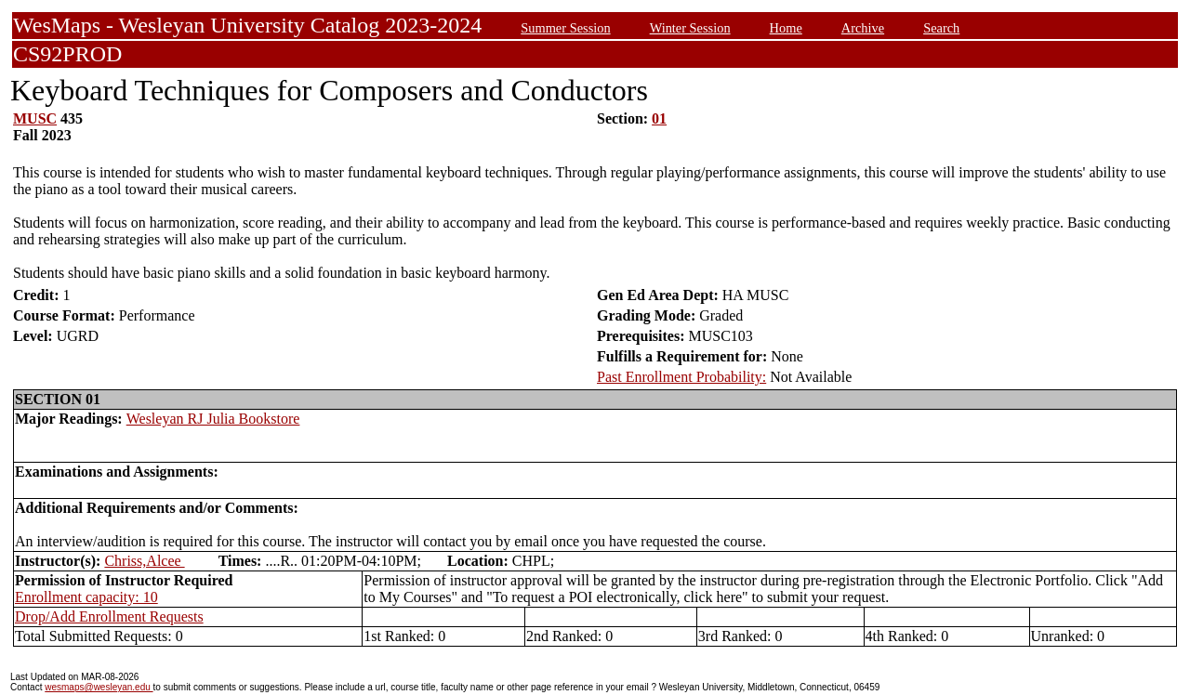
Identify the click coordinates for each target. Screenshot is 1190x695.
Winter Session (690, 27)
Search (941, 27)
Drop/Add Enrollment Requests (109, 616)
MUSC (35, 118)
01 (659, 118)
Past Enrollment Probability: (681, 377)
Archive (862, 27)
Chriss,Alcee (144, 561)
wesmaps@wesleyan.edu (98, 687)
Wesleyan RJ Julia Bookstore (213, 418)
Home (786, 27)
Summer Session (565, 27)
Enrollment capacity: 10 (86, 597)
